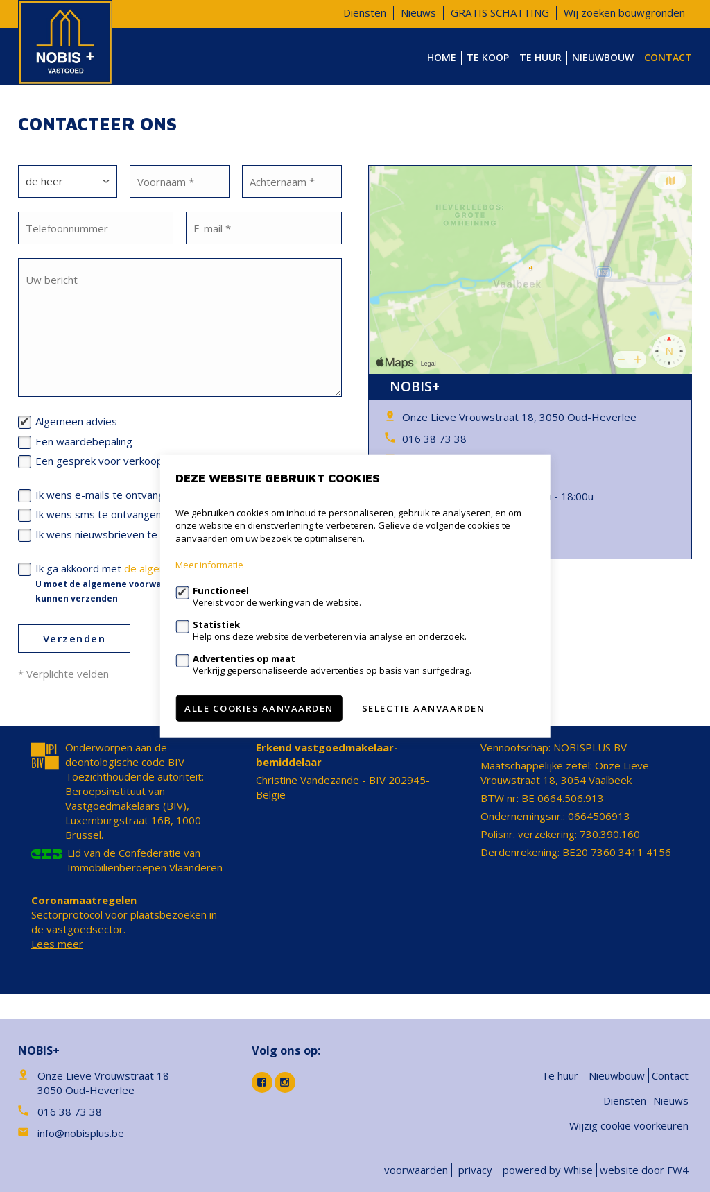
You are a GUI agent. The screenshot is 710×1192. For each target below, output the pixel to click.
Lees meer (57, 944)
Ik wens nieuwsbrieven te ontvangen (123, 534)
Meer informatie (209, 565)
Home (441, 57)
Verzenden (74, 638)
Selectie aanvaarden (423, 708)
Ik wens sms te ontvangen (98, 514)
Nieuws (418, 12)
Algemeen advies (76, 421)
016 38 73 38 (434, 438)
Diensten (364, 12)
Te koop (488, 57)
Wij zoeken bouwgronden (624, 12)
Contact (668, 57)
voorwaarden (416, 1170)
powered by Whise (548, 1170)
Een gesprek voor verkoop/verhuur (119, 461)
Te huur (540, 57)
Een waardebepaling (83, 441)
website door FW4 (644, 1170)
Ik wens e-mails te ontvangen (105, 495)
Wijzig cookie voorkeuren (629, 1125)
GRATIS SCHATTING (500, 12)
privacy (475, 1170)
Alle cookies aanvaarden (259, 708)
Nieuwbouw (603, 57)
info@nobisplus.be (80, 1133)
